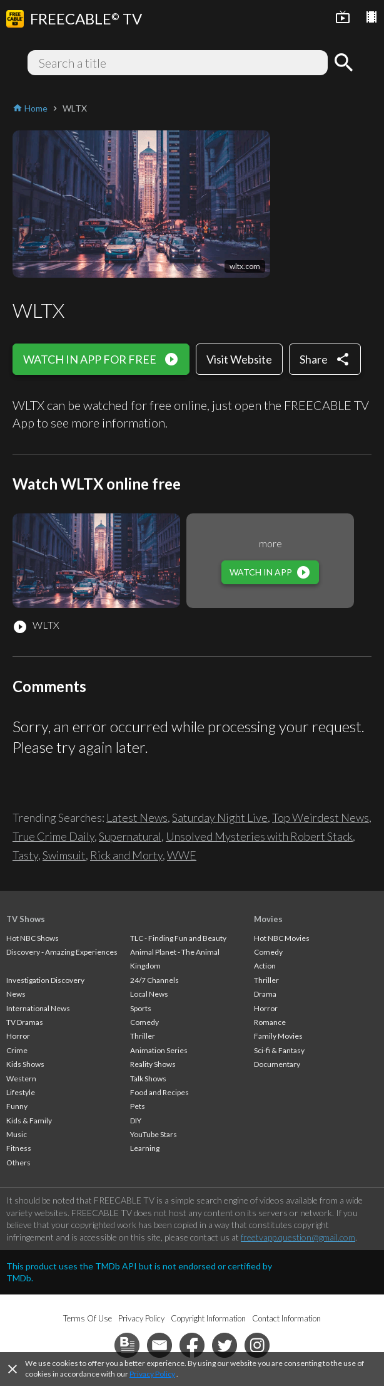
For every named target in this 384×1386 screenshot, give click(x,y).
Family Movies (278, 1036)
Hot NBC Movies (282, 938)
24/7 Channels (154, 980)
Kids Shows (25, 1064)
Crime (17, 1050)
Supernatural (130, 836)
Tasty (25, 855)
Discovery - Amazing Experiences (62, 952)
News (16, 994)
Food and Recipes (159, 1092)
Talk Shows (148, 1078)
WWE (181, 855)
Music (16, 1134)
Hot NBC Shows (32, 938)
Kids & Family (29, 1120)
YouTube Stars (153, 1134)
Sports (140, 1008)
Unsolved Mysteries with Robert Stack (259, 836)
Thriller (142, 1036)
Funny (17, 1106)
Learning (144, 1148)
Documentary (277, 1064)
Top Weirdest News (320, 817)
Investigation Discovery (45, 980)
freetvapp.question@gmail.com (298, 1237)
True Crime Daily (53, 836)
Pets (137, 1106)
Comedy (144, 1022)
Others (18, 1162)
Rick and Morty (126, 855)
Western (21, 1078)
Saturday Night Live (220, 817)
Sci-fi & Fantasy (279, 1050)
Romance (270, 1022)
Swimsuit (64, 855)
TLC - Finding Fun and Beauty (178, 938)
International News (38, 1008)
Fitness (18, 1148)
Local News (149, 994)
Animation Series (159, 1050)
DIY (135, 1120)
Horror (18, 1036)
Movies (268, 919)
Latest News (137, 817)
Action (265, 965)
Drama (265, 994)
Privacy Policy (152, 1373)
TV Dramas (24, 1022)
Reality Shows (153, 1064)
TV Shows (25, 919)
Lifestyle (20, 1092)
